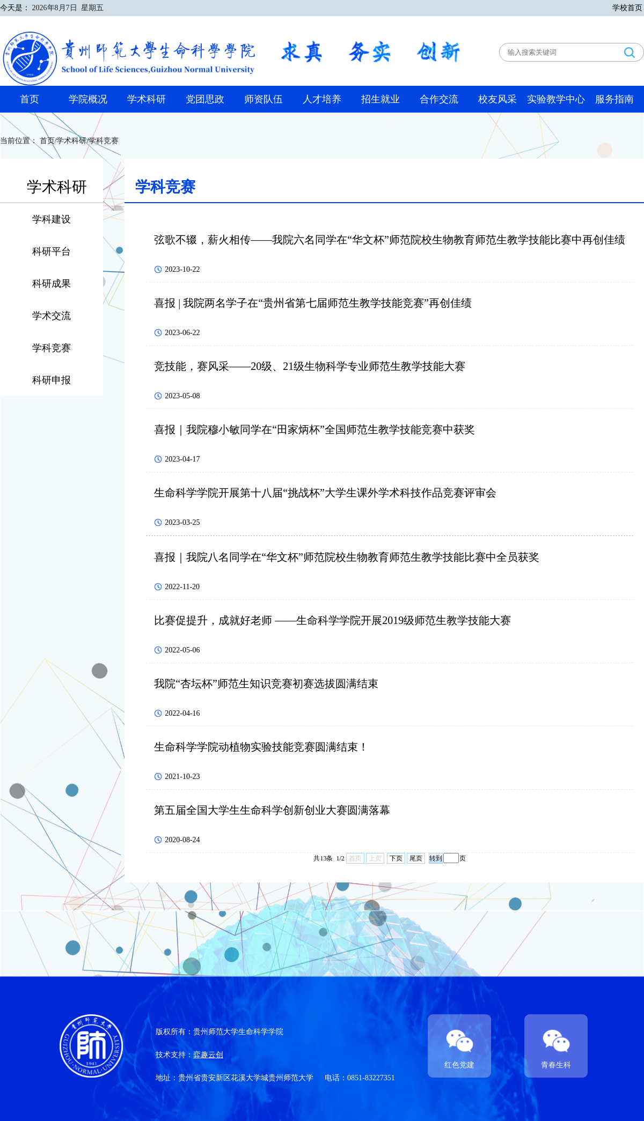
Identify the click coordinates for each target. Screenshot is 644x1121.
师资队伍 (263, 99)
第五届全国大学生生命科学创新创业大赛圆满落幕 (272, 810)
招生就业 (380, 99)
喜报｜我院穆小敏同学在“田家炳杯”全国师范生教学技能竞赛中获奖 (314, 429)
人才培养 (322, 99)
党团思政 (205, 99)
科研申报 (51, 380)
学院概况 (88, 99)
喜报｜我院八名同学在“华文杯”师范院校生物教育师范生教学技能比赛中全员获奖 (346, 557)
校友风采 (497, 99)
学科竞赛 (51, 348)
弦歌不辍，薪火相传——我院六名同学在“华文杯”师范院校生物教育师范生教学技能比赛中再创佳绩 (389, 240)
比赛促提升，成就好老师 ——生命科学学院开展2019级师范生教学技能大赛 (332, 620)
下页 (396, 858)
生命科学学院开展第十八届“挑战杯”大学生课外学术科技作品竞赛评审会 (325, 493)
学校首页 (627, 8)
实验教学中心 (556, 99)
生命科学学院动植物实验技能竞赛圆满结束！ (261, 747)
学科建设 (51, 219)
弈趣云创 (208, 1055)
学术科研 (146, 99)
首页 (29, 99)
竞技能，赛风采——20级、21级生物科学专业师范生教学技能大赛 (309, 366)
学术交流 (51, 315)
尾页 (415, 858)
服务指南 (614, 99)
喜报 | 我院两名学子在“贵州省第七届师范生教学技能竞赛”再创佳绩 (313, 303)
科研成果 (51, 283)
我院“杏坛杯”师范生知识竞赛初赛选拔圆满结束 (266, 683)
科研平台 (51, 251)
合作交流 (439, 99)
